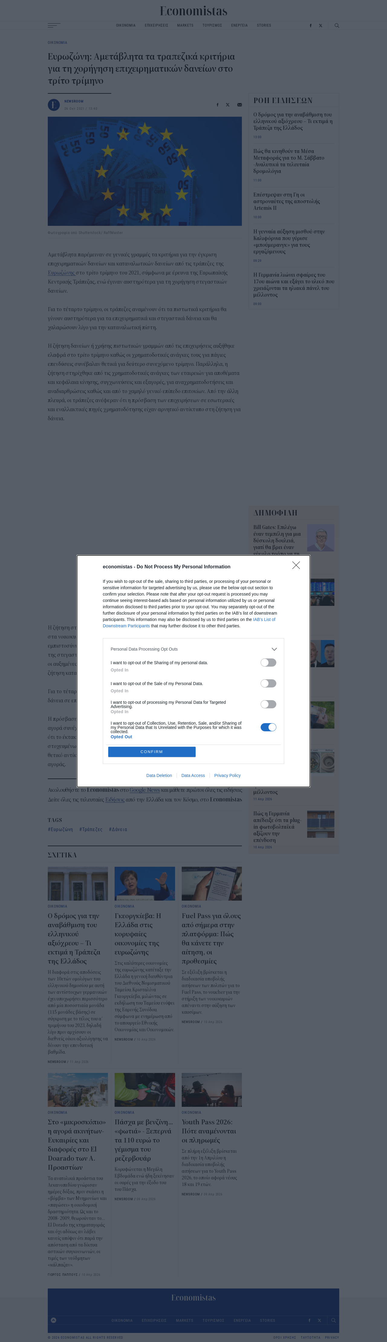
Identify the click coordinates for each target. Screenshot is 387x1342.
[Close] (298, 567)
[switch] (268, 662)
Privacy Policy (227, 775)
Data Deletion (159, 775)
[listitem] (193, 649)
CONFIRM (152, 751)
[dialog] (193, 671)
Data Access (193, 775)
